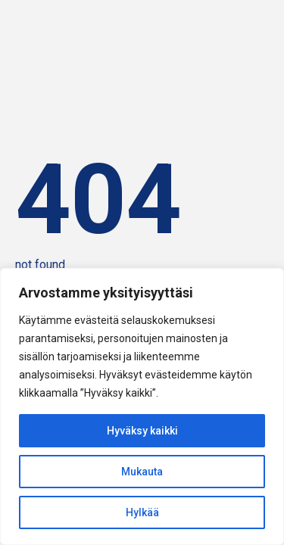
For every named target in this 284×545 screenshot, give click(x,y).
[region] (142, 406)
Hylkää (142, 512)
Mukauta (142, 472)
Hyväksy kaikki (142, 431)
